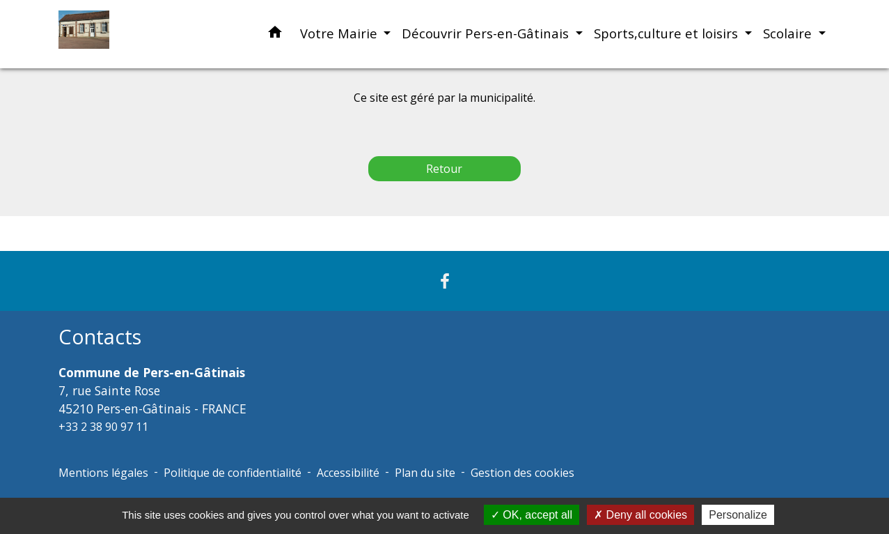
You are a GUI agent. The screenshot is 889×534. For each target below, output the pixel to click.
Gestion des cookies (522, 472)
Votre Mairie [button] (340, 33)
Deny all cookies (640, 515)
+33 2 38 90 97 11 (103, 426)
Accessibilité (348, 472)
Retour (444, 168)
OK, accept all (531, 515)
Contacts (99, 337)
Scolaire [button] (789, 33)
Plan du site (425, 472)
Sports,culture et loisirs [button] (667, 33)
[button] (274, 34)
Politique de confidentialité (232, 472)
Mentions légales (103, 472)
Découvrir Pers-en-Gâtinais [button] (487, 33)
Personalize (738, 515)
